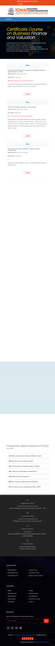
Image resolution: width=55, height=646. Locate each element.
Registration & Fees (11, 593)
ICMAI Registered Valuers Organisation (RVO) (24, 635)
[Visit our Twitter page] (12, 628)
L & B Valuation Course (33, 572)
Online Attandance (33, 596)
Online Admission (11, 596)
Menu (8, 19)
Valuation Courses (33, 570)
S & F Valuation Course (12, 575)
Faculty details (10, 601)
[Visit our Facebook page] (8, 628)
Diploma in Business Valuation (35, 575)
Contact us (31, 601)
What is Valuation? (11, 570)
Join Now (27, 94)
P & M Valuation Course (12, 572)
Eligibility (30, 590)
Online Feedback (10, 599)
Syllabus (9, 590)
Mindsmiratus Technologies (41, 642)
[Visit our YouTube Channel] (20, 628)
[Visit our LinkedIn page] (16, 628)
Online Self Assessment (34, 599)
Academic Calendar (33, 593)
